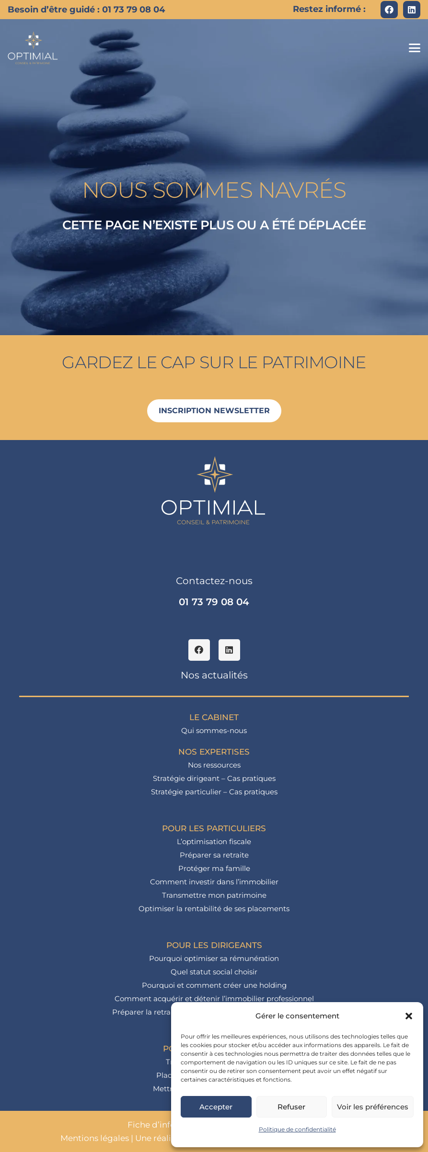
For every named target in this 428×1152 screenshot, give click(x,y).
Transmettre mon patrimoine (214, 895)
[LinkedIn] (411, 9)
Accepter (215, 1106)
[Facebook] (389, 9)
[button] (409, 1016)
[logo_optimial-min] (33, 48)
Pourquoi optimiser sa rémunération (214, 958)
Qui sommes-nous (214, 730)
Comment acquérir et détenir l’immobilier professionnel (214, 998)
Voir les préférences (372, 1106)
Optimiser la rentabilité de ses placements (214, 908)
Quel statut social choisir (214, 971)
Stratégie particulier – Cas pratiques (214, 791)
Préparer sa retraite (214, 854)
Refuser (291, 1106)
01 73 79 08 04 (214, 602)
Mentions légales (94, 1138)
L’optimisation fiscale (214, 841)
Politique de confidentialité (297, 1129)
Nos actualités (214, 675)
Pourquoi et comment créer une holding (214, 985)
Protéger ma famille (214, 868)
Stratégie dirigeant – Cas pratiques (214, 778)
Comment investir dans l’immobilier (214, 881)
